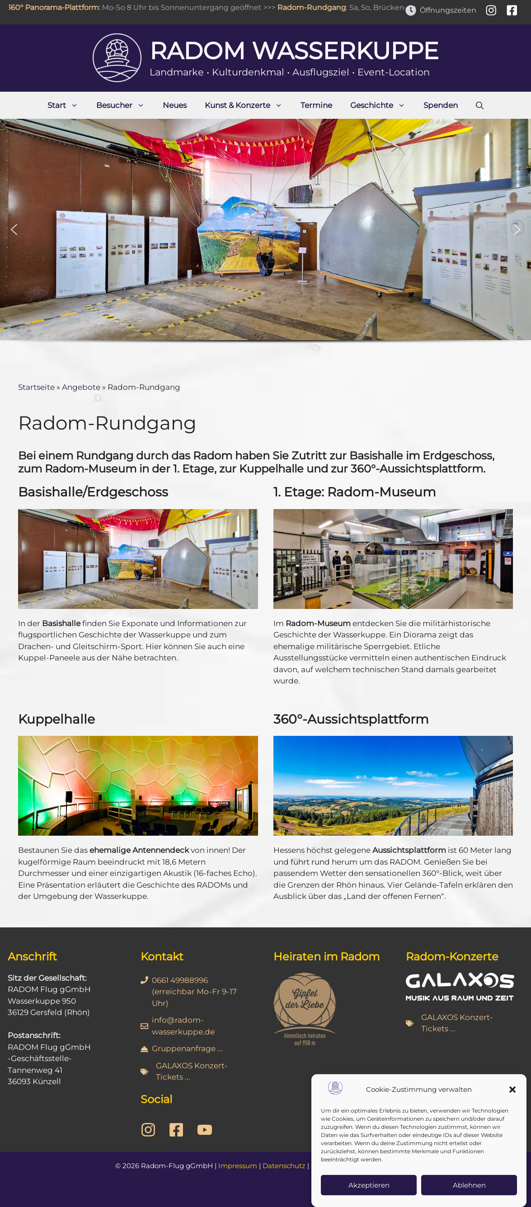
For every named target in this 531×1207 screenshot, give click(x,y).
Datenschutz (284, 1165)
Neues (175, 105)
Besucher (125, 105)
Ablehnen (469, 1189)
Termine (316, 105)
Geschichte (382, 105)
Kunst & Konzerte (248, 105)
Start (67, 105)
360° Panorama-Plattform (56, 7)
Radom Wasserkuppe (294, 51)
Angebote (81, 387)
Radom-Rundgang (315, 7)
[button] (512, 1094)
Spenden (440, 105)
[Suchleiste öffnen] (480, 105)
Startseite (36, 387)
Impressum (237, 1165)
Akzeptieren (369, 1189)
